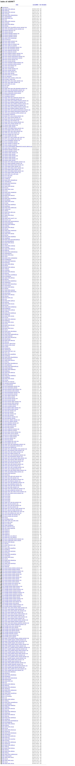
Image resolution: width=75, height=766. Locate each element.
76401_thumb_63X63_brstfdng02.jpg (9, 306)
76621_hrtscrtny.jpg (6, 474)
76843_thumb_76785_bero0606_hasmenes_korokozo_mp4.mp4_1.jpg (15, 644)
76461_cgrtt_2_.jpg (5, 352)
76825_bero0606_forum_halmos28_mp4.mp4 (10, 630)
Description (44, 4)
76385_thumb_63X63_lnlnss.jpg (8, 294)
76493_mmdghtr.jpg (6, 377)
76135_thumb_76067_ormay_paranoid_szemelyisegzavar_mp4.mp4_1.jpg (16, 109)
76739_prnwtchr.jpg (6, 564)
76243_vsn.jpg (5, 190)
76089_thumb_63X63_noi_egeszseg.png (9, 74)
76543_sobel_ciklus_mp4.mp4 (8, 415)
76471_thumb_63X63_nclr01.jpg (8, 360)
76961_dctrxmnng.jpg (6, 734)
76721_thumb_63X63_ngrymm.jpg (8, 551)
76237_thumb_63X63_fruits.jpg (8, 186)
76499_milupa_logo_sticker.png (8, 381)
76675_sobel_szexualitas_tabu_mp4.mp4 (10, 516)
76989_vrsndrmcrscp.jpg (6, 755)
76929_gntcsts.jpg (5, 709)
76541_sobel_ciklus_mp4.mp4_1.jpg (9, 413)
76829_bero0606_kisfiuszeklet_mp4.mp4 (10, 633)
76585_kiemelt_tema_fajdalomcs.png (9, 447)
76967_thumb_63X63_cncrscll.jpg (8, 738)
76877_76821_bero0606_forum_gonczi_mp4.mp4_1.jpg (12, 670)
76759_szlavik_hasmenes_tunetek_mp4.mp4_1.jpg (11, 580)
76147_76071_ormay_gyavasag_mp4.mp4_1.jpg (11, 117)
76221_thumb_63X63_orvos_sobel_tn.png (10, 173)
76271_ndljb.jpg (5, 210)
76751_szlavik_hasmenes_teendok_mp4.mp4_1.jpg (12, 574)
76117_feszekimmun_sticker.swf (8, 96)
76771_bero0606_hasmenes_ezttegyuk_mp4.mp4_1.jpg (12, 589)
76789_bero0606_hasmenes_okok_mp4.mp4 (10, 603)
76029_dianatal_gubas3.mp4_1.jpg (8, 30)
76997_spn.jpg (5, 761)
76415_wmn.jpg (5, 317)
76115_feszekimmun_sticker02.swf (8, 94)
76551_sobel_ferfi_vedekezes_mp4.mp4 (9, 421)
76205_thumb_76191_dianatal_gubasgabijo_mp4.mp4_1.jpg (13, 161)
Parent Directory (5, 7)
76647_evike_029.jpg (6, 494)
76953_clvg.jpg (5, 728)
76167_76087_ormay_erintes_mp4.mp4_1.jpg (10, 132)
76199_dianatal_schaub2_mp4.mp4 (8, 157)
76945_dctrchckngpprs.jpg (7, 722)
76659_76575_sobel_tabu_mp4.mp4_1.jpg (10, 503)
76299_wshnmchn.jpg (6, 231)
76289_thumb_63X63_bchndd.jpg (8, 224)
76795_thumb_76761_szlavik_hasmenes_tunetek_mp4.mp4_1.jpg (14, 607)
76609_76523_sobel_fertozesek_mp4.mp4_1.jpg (11, 465)
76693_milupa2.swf (6, 529)
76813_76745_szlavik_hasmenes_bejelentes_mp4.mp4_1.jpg (13, 621)
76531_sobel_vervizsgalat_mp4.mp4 (9, 406)
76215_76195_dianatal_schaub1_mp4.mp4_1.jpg (11, 169)
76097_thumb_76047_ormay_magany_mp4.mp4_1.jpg (12, 80)
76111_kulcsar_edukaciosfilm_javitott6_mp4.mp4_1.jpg (12, 91)
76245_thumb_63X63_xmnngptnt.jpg (9, 192)
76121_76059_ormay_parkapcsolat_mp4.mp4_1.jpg (12, 99)
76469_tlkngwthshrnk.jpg (7, 358)
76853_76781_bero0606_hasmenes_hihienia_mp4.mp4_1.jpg (13, 651)
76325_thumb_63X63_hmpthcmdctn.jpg (9, 251)
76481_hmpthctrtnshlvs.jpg (7, 367)
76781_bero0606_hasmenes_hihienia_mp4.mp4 (11, 596)
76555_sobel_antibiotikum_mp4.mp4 (9, 424)
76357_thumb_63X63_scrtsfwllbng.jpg (9, 274)
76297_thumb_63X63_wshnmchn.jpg (9, 230)
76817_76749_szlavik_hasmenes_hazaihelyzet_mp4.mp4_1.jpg (14, 624)
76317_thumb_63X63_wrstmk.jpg (8, 245)
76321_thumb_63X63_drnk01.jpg (8, 248)
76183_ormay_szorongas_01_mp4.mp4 (9, 144)
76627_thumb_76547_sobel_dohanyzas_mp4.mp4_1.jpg (12, 479)
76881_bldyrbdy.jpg (6, 673)
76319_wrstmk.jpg (5, 247)
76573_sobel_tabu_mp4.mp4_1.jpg (8, 438)
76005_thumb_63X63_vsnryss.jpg (8, 12)
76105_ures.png (5, 86)
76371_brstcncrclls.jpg (6, 285)
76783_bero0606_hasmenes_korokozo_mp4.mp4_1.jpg (12, 598)
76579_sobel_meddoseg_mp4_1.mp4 (9, 442)
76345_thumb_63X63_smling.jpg (8, 267)
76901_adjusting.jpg (6, 688)
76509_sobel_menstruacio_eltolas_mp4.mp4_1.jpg (11, 389)
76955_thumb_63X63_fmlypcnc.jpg (9, 729)
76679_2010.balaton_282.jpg (7, 519)
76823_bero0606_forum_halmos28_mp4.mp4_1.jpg (12, 629)
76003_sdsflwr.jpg (5, 10)
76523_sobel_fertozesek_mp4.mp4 (8, 399)
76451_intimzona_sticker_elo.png (8, 344)
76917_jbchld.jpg (5, 700)
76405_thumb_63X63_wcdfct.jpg (8, 309)
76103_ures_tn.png (5, 85)
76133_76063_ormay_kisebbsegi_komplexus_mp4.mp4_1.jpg (13, 108)
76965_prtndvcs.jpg (6, 737)
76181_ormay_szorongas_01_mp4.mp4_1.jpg (10, 143)
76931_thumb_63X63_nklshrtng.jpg (9, 711)
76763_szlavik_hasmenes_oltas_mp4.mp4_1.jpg (11, 583)
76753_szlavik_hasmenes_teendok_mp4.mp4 (10, 575)
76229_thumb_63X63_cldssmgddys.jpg (9, 180)
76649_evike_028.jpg (6, 496)
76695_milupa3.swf (6, 531)
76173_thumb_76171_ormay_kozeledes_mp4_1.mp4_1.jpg (13, 137)
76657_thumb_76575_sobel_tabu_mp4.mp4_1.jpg (11, 502)
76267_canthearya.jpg (6, 209)
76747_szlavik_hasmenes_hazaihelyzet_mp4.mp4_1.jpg (12, 570)
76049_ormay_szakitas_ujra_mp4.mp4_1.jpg (10, 44)
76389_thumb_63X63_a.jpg (7, 297)
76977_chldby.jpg (5, 746)
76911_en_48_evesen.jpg (7, 696)
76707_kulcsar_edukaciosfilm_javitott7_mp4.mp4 (11, 540)
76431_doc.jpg (5, 329)
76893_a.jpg (4, 682)
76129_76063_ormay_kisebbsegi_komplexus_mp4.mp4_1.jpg (13, 105)
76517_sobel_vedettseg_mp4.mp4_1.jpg (9, 395)
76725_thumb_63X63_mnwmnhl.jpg (9, 554)
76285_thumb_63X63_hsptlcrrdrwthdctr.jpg (10, 221)
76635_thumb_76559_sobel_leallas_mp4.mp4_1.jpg (12, 485)
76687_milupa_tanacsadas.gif (7, 525)
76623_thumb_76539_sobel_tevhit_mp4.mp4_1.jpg (12, 476)
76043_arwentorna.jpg (6, 39)
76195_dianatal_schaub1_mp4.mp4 (8, 154)
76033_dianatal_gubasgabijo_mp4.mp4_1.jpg (10, 33)
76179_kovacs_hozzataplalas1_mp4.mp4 (10, 141)
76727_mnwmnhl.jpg (6, 555)
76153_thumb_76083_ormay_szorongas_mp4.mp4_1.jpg (13, 122)
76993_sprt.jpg (5, 758)
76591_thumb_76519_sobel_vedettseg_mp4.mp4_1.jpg (12, 451)
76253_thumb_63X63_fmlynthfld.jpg (9, 198)
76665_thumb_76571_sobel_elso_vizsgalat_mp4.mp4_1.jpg (13, 508)
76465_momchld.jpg (6, 355)
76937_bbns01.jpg (5, 716)
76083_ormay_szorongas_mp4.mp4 (9, 70)
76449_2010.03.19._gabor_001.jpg (8, 343)
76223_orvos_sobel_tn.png (7, 175)
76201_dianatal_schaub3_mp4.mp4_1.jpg (10, 158)
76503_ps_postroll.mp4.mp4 (7, 384)
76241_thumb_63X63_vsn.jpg (7, 189)
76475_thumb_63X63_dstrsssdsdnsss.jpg (10, 363)
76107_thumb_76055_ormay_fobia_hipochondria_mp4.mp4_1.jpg (14, 88)
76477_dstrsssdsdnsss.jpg (7, 364)
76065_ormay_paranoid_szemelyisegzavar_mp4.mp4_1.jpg (13, 56)
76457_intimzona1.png (6, 349)
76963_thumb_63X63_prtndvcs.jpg (8, 735)
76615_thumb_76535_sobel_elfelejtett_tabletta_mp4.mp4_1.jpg (14, 470)
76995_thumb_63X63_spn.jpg (7, 760)
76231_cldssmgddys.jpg (6, 181)
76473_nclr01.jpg (5, 361)
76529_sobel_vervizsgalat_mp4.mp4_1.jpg (10, 404)
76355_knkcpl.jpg (5, 273)
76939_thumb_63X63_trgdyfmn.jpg (9, 717)
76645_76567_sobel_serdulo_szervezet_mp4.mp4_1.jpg (12, 493)
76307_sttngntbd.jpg (6, 238)
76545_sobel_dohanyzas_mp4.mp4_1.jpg (10, 416)
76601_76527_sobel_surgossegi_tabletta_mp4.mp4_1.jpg (13, 459)
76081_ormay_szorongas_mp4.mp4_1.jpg (10, 68)
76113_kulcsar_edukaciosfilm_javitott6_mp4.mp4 (11, 93)
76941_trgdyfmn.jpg (6, 719)
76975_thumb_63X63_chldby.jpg (8, 745)
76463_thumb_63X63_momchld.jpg (9, 354)
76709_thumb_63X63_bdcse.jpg (8, 541)
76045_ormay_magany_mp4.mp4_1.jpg (9, 41)
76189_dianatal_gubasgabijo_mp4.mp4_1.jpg (10, 149)
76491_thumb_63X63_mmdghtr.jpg (9, 375)
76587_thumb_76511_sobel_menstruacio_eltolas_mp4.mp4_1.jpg (14, 448)
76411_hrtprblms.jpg (6, 314)
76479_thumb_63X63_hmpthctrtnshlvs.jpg (10, 366)
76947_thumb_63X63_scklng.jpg (8, 723)
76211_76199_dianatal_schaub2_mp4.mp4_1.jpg (11, 166)
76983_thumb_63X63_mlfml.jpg (8, 751)
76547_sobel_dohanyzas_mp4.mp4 (8, 418)
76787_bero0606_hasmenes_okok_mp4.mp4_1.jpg (11, 601)
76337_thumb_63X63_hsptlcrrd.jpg (9, 260)
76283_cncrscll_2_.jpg (6, 219)
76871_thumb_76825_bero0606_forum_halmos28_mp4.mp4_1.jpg (14, 665)
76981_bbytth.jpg (5, 749)
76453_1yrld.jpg (5, 346)
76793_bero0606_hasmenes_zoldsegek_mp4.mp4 (11, 606)
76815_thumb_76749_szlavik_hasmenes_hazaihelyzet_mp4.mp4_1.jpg (15, 622)
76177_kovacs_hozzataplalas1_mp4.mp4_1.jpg (11, 140)
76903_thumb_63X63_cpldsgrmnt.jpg (9, 690)
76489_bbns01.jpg (5, 373)
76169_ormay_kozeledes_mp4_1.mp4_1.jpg (10, 134)
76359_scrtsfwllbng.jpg (6, 276)
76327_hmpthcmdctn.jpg (6, 253)
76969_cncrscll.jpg (5, 740)
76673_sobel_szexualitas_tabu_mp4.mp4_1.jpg (11, 514)
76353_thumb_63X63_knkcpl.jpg (8, 271)
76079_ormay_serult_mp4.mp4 (8, 67)
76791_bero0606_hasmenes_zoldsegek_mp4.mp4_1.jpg (12, 604)
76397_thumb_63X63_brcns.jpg (8, 303)
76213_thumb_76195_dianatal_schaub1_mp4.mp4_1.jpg (12, 167)
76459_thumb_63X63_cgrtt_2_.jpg (8, 351)
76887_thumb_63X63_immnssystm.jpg (9, 677)
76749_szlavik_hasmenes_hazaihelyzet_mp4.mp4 (11, 572)
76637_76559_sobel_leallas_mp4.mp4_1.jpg (10, 486)
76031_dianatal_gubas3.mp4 (7, 31)
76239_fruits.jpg (5, 187)
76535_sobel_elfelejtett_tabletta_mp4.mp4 (10, 409)
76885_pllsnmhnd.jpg (6, 676)
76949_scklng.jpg (5, 725)
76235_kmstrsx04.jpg (6, 184)
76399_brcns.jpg (5, 305)
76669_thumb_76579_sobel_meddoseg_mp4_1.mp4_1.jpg (13, 511)
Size (40, 4)
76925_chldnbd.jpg (5, 706)
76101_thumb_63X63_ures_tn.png (8, 83)
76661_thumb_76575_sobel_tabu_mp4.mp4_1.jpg (11, 505)
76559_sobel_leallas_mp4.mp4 (8, 427)
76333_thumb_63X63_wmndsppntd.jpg (9, 257)
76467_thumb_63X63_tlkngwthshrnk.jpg (10, 357)
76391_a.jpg (4, 299)
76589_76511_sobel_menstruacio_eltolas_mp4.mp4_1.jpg (13, 450)
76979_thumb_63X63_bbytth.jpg (8, 748)
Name (17, 4)
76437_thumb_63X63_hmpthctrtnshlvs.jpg (10, 334)
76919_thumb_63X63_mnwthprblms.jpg (9, 702)
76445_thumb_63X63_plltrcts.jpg (8, 340)
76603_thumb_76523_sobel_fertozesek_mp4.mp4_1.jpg (12, 461)
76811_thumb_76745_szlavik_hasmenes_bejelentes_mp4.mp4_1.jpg (15, 619)
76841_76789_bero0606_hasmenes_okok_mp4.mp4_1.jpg (13, 642)
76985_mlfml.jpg (5, 752)
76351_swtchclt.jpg (5, 270)
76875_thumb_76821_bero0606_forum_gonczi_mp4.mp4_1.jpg (14, 668)
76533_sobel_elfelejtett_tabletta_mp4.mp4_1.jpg (11, 407)
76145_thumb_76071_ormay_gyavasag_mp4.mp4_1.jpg (12, 115)
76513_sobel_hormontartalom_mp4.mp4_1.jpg (11, 392)
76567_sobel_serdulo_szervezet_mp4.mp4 (10, 433)
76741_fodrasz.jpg (5, 566)
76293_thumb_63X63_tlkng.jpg (8, 227)
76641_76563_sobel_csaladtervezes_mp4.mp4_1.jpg (12, 490)
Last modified (35, 4)
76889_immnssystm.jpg (6, 679)
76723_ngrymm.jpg (5, 552)
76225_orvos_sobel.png (6, 176)
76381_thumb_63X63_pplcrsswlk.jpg (9, 291)
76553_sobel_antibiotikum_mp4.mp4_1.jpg (10, 422)
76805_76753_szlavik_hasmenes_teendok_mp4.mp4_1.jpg (13, 615)
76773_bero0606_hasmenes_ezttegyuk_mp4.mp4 (11, 590)
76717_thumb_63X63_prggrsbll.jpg (9, 548)
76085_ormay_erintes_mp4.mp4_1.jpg (9, 71)
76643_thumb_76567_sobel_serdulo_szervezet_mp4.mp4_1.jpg (14, 491)
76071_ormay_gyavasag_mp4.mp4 (8, 60)
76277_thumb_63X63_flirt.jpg (8, 215)
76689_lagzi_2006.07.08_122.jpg (8, 526)
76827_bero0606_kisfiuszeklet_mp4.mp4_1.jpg (11, 632)
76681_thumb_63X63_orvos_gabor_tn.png (10, 520)
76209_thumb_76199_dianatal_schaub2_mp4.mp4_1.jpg (12, 164)
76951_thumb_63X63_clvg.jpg (8, 726)
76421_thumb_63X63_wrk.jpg (8, 322)
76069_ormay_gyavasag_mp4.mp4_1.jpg (10, 59)
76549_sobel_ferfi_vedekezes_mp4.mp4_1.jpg (11, 419)
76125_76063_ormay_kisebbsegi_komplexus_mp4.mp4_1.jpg (13, 102)
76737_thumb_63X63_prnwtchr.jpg (9, 563)
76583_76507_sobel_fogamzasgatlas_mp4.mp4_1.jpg (12, 445)
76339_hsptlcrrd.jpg (6, 262)
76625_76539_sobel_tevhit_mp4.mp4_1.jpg (10, 477)
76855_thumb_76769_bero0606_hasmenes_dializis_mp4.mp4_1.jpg (15, 653)
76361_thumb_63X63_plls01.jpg (8, 277)
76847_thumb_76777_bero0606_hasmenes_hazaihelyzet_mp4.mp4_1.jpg (16, 647)
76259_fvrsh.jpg (5, 202)
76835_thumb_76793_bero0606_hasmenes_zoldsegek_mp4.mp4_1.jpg (15, 638)
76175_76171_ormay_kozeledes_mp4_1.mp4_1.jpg (12, 138)
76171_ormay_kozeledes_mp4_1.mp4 (9, 135)
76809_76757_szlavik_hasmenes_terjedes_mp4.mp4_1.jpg (13, 618)
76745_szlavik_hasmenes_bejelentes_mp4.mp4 (11, 569)
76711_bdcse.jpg (5, 543)
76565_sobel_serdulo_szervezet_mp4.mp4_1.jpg (11, 432)
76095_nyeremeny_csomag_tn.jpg (8, 79)
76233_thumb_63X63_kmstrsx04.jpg (9, 183)
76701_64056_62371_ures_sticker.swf (9, 535)
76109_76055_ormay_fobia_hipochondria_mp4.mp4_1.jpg (13, 89)
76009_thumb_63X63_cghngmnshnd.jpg (9, 15)
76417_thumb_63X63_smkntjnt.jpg (8, 319)
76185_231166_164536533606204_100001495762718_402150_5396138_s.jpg (17, 146)
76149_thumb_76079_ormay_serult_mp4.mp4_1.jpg (12, 118)
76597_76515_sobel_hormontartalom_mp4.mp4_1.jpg (12, 456)
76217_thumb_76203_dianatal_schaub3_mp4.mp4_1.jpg (12, 170)
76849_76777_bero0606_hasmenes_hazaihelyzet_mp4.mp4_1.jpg (14, 648)
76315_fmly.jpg (5, 244)
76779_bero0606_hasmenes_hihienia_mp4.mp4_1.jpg (12, 595)
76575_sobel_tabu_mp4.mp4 (7, 439)
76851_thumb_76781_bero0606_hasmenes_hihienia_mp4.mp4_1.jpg (15, 650)
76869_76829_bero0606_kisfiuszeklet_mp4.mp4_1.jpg (12, 664)
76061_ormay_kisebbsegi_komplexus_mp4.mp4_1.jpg (12, 53)
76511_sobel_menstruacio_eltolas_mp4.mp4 (10, 390)
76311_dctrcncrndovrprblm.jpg (8, 241)
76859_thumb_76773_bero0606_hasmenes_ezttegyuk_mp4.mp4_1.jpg (15, 656)
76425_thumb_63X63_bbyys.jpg (8, 325)
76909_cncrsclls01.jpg (6, 694)
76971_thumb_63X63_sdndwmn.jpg (9, 742)
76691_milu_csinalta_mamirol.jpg (8, 528)
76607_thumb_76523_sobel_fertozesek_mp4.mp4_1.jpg (12, 464)
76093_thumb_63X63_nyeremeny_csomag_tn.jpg (11, 77)
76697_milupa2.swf (6, 532)
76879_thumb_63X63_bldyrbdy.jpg (9, 671)
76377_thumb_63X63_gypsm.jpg (8, 289)
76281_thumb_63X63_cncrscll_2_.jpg (9, 218)
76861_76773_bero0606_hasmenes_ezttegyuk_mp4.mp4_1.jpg (14, 658)
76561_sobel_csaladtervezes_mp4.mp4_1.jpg (10, 428)
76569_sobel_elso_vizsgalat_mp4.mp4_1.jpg (10, 435)
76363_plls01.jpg (5, 279)
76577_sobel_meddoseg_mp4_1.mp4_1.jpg (10, 441)
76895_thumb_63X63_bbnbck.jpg (8, 683)
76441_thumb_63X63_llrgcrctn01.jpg (9, 337)
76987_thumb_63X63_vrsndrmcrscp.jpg (9, 754)
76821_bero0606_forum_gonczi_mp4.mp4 (10, 627)
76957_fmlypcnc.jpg (6, 731)
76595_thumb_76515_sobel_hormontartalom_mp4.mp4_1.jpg (13, 454)
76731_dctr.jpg (5, 558)
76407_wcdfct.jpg (5, 311)
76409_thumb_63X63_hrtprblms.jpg (9, 312)
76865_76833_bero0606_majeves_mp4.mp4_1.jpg (11, 661)
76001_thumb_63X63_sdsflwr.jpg (8, 9)
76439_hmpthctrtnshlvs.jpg (7, 335)
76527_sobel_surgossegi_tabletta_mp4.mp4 (10, 402)
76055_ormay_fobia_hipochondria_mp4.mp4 (10, 48)
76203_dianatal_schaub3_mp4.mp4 (8, 160)
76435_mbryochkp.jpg (6, 332)
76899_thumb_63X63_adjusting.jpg (9, 687)
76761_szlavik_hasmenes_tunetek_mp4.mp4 (10, 581)
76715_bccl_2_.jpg (5, 546)
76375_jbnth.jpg (5, 288)
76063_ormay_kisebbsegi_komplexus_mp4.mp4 (11, 54)
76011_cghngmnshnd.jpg (7, 16)
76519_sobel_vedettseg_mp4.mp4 (8, 396)
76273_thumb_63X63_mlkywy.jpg (8, 212)
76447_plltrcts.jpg (5, 341)
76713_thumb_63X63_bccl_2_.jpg (8, 545)
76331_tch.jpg (4, 256)
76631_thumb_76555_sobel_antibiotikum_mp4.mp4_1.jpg (13, 482)
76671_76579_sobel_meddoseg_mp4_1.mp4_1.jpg (11, 512)
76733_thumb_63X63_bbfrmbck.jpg (9, 560)
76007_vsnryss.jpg (5, 13)
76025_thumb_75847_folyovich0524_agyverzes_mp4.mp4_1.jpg (14, 27)
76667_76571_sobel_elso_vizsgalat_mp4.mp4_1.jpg (12, 509)
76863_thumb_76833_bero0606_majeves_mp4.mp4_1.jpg (13, 659)
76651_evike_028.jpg (6, 497)
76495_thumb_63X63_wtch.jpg (8, 378)
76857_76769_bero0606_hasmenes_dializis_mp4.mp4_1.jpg (13, 654)
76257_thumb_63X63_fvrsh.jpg (8, 201)
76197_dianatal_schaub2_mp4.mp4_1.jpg (10, 155)
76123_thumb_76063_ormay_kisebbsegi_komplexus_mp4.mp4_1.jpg (15, 100)
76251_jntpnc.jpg (5, 196)
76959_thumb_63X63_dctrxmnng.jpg (9, 732)
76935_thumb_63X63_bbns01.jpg (8, 714)
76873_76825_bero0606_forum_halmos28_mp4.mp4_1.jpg (13, 667)
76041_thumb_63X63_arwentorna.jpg (9, 38)
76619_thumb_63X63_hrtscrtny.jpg (8, 473)
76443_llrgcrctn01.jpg (6, 338)
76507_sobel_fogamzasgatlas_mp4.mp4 (9, 387)
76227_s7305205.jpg (6, 178)
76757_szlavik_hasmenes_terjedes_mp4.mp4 (10, 578)
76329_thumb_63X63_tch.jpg (7, 254)
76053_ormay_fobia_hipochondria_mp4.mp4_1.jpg (12, 47)
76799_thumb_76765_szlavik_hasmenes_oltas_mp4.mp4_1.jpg (14, 610)
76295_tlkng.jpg (5, 228)
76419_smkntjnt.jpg (6, 320)
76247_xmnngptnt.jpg (6, 193)
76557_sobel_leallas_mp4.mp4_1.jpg (9, 425)
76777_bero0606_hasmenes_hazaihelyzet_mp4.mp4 (12, 593)
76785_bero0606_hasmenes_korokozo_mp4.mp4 (11, 599)
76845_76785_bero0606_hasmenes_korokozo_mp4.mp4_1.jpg (14, 645)
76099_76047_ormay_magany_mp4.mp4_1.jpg (11, 82)
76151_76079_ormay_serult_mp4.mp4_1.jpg (10, 120)
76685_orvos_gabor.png (6, 523)
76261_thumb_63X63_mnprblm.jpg (9, 204)
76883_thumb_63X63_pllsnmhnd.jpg (9, 674)
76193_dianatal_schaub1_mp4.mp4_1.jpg (10, 152)
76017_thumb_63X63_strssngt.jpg (8, 21)
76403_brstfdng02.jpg (6, 308)
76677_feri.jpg (5, 517)
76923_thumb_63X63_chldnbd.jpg (8, 705)
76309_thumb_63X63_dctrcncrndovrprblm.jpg (11, 239)
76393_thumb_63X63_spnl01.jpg (8, 300)
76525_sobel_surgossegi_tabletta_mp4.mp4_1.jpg (11, 401)
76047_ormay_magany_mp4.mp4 (8, 42)
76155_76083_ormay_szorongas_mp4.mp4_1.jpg (11, 123)
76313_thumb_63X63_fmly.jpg (8, 242)
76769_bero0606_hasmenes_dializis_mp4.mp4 (11, 587)
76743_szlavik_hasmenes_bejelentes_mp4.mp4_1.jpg (12, 567)
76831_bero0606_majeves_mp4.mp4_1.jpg (10, 635)
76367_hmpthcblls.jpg (6, 282)
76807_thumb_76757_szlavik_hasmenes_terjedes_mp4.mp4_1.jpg (14, 616)
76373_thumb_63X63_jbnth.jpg (8, 286)
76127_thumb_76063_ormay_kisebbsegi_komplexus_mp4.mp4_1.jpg (15, 103)
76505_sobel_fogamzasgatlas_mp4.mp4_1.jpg (11, 386)
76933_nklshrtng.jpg (6, 712)
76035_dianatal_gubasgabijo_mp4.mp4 (9, 34)
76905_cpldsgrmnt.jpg (6, 691)
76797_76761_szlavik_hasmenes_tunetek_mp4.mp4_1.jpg (13, 609)
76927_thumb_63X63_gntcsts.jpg (8, 708)
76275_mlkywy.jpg (5, 213)
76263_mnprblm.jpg (6, 206)
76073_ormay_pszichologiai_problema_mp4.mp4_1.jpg (12, 62)
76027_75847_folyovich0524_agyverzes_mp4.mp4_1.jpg (13, 28)
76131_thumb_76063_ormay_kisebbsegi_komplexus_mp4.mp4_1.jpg (15, 106)
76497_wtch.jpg (5, 380)
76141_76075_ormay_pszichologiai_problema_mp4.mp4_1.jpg (14, 112)
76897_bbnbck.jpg (5, 685)
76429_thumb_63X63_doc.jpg (8, 328)
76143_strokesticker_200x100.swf (8, 114)
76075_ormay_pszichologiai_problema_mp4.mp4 (11, 63)
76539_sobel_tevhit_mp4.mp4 (7, 412)
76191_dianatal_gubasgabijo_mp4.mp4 (9, 151)
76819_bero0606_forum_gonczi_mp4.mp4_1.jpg (11, 625)
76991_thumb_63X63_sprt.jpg (8, 757)
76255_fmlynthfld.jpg (6, 199)
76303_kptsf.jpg (5, 235)
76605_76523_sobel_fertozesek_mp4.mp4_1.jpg (11, 462)
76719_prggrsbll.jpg (6, 549)
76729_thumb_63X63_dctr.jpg (8, 557)
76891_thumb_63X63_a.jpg (7, 680)
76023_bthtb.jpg (5, 25)
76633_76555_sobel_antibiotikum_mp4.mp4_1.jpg (11, 483)
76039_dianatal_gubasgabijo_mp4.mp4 (9, 36)
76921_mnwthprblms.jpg (6, 703)
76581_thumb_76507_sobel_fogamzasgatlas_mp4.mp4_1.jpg (13, 444)
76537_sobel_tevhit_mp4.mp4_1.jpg (9, 410)
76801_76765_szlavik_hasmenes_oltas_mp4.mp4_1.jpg (12, 612)
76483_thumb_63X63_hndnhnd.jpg (8, 369)
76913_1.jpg (4, 697)
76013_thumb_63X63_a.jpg (7, 18)
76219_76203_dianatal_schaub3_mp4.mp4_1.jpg (11, 172)
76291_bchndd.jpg (5, 225)
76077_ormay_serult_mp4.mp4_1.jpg (9, 65)
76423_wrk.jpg (5, 323)
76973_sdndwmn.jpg (6, 743)
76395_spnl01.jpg (5, 302)
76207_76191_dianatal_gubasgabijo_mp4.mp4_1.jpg (12, 163)
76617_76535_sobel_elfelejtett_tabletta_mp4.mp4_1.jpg (12, 471)
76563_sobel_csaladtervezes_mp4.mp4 (9, 430)
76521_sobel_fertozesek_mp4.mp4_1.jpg (10, 398)
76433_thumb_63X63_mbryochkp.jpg (9, 331)
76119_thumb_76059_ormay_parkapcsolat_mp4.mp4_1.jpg (13, 97)
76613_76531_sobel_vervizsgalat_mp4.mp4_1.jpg (11, 468)
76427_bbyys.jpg (5, 326)
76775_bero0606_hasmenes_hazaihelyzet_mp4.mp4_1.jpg (13, 592)
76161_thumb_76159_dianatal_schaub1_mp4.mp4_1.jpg (12, 128)
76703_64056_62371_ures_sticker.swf (9, 537)
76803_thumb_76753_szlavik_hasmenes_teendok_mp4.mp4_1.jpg (14, 613)
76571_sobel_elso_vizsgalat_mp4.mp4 (9, 436)
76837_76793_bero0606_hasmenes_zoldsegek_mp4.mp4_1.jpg (14, 639)
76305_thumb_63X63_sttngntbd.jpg (9, 236)
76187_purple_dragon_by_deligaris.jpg (9, 147)
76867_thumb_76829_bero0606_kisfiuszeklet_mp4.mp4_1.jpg (14, 662)
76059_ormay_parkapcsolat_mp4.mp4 (9, 51)
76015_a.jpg (4, 19)
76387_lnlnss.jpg (5, 296)
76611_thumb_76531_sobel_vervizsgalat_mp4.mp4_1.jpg (13, 467)
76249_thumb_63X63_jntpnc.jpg (8, 195)
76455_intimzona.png (6, 348)
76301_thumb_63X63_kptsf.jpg (8, 233)
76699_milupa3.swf (6, 534)
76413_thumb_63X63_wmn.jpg (8, 315)
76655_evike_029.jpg (6, 500)
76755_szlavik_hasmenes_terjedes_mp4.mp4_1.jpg (11, 577)
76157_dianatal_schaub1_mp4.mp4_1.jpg (10, 125)
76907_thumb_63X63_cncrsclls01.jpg (9, 693)
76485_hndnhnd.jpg (6, 370)
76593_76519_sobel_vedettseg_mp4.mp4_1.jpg (11, 453)
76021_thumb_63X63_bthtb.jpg (8, 24)
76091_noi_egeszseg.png (6, 76)
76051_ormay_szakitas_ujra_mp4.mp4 (9, 45)
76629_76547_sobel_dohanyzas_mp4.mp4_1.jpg (11, 480)
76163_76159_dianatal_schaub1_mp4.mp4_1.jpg (11, 129)
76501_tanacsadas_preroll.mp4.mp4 (9, 383)
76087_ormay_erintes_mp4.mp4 (8, 73)
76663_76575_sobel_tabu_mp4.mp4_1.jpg (10, 506)
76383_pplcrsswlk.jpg (6, 293)
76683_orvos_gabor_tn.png (7, 522)
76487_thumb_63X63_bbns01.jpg (8, 372)
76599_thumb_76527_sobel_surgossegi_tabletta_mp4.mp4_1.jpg (14, 457)
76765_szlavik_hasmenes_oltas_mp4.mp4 (10, 584)
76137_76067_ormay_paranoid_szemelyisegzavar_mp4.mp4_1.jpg (14, 111)
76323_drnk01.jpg (5, 250)
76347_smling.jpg (5, 268)
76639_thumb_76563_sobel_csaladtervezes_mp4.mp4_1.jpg (13, 488)
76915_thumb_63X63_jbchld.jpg (8, 699)
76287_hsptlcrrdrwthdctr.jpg (7, 222)
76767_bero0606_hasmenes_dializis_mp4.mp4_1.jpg (12, 586)
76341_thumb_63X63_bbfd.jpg (8, 264)
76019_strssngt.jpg (5, 22)
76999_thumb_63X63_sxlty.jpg (8, 763)
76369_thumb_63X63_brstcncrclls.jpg (9, 283)
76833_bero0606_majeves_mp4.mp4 (9, 636)
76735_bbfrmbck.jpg (6, 561)
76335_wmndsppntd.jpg (6, 259)
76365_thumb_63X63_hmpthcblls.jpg (9, 280)
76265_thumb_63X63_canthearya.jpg (9, 207)
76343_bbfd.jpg (5, 265)
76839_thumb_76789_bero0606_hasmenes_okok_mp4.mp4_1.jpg (14, 641)
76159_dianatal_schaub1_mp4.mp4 (8, 126)
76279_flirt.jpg (5, 216)
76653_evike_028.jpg (6, 499)
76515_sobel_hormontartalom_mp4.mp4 (9, 393)
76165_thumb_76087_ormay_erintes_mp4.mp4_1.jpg (12, 131)
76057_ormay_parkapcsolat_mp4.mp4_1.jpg (10, 50)
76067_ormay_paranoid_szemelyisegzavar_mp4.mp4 (12, 57)
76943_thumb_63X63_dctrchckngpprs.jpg (10, 720)
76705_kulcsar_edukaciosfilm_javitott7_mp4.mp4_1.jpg (12, 538)
